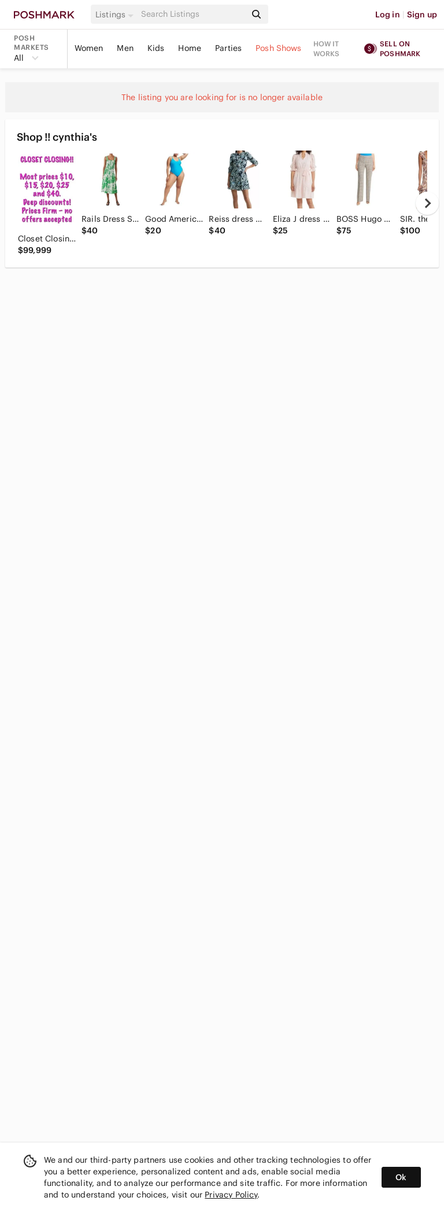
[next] (427, 203)
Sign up (422, 14)
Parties (228, 48)
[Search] (192, 14)
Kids (156, 48)
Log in (387, 14)
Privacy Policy (231, 1194)
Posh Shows (279, 48)
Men (125, 48)
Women (89, 48)
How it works (326, 48)
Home (189, 48)
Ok (400, 1177)
